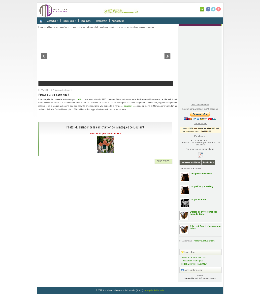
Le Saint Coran (71, 19)
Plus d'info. (163, 161)
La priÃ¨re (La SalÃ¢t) (202, 186)
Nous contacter (118, 20)
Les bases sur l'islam (190, 162)
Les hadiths (208, 162)
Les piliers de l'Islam (201, 173)
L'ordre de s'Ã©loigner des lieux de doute (203, 213)
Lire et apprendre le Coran (193, 257)
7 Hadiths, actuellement (204, 241)
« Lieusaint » (128, 106)
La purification (198, 199)
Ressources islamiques (192, 260)
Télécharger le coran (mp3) (194, 264)
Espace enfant (101, 20)
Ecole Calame (86, 20)
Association (54, 19)
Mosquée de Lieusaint (154, 290)
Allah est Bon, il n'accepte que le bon (205, 227)
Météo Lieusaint (192, 278)
